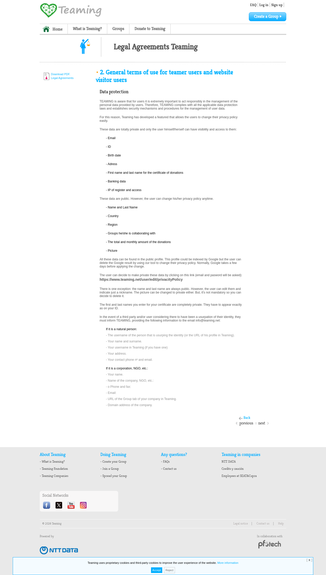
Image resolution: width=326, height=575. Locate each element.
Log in (263, 5)
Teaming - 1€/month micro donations (71, 10)
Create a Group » (267, 16)
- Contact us (168, 469)
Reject (169, 570)
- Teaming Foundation (54, 469)
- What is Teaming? (52, 462)
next (261, 423)
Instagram (84, 505)
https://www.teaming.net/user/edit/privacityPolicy (141, 279)
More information (227, 562)
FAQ (253, 5)
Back (246, 418)
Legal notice (240, 524)
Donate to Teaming (149, 28)
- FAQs (165, 462)
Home (57, 29)
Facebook (47, 505)
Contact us (262, 524)
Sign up (276, 5)
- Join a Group (109, 469)
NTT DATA (229, 462)
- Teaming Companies (54, 476)
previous (246, 423)
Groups (118, 28)
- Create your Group (113, 462)
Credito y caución (233, 469)
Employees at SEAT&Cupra (239, 476)
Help (281, 524)
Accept (156, 570)
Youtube (71, 505)
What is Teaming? (87, 28)
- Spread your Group (113, 476)
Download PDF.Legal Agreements (62, 76)
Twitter (59, 505)
